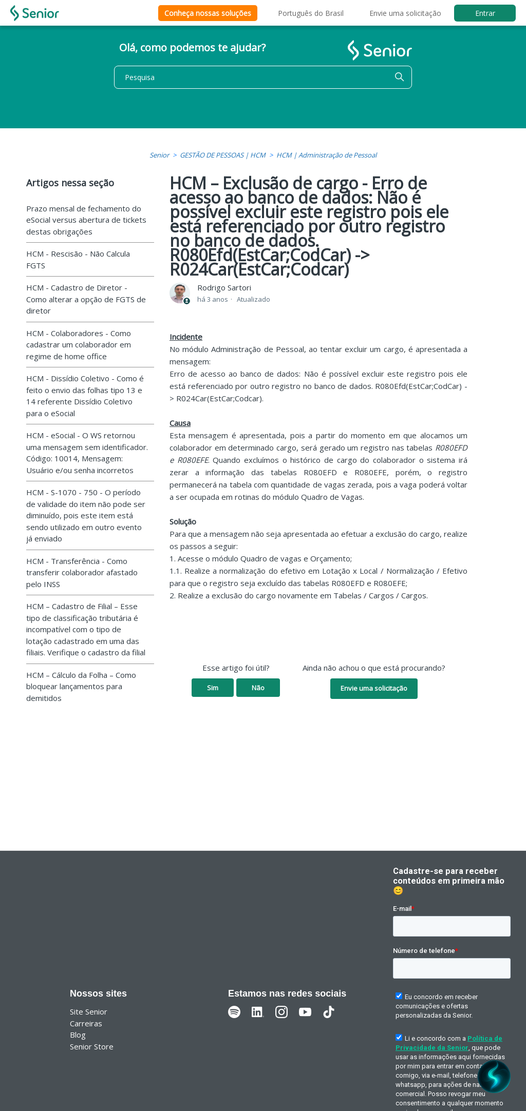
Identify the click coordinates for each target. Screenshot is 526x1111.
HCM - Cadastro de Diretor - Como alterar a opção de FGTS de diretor (86, 299)
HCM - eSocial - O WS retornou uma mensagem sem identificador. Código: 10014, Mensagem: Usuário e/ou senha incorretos (87, 452)
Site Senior (88, 1011)
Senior (159, 155)
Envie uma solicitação (405, 13)
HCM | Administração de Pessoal (326, 155)
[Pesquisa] (263, 77)
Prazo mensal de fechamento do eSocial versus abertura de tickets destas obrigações (86, 220)
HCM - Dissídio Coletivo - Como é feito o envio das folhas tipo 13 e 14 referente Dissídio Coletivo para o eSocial (85, 395)
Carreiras (86, 1023)
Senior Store (92, 1046)
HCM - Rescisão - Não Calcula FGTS (78, 259)
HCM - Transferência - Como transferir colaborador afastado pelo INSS (82, 572)
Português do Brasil (311, 13)
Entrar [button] (485, 13)
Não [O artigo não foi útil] (258, 687)
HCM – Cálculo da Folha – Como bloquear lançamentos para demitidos (81, 686)
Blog (78, 1034)
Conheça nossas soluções (207, 13)
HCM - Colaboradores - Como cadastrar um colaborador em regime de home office (78, 344)
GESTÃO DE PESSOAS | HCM (223, 155)
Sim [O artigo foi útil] (212, 687)
